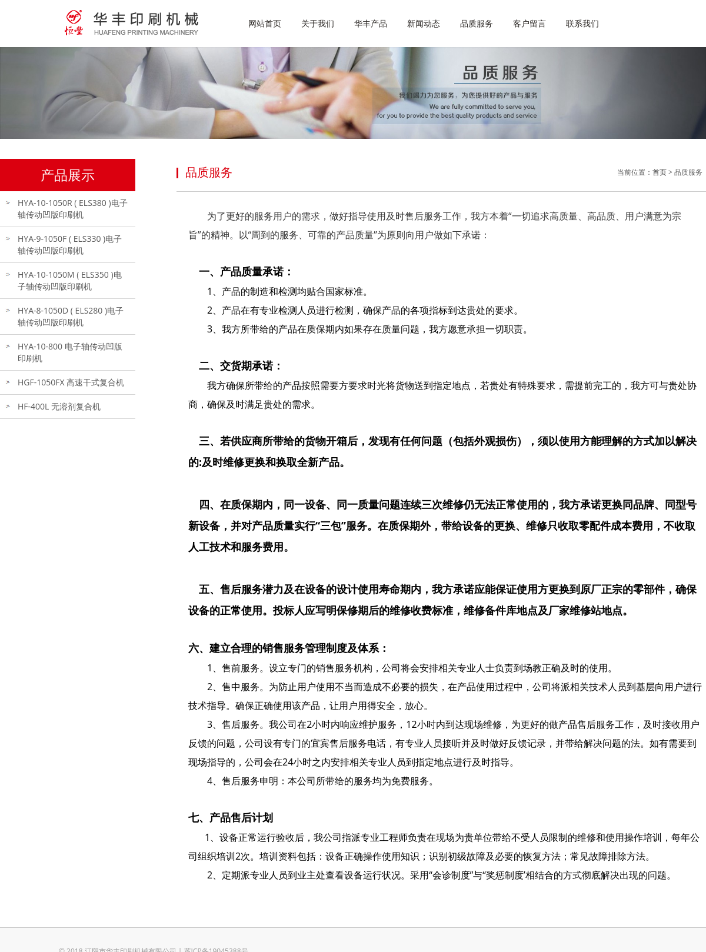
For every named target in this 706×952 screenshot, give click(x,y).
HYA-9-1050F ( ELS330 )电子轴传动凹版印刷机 (70, 244)
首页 (659, 172)
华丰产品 (370, 23)
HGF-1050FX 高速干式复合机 (71, 382)
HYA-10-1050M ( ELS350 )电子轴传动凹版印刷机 (70, 280)
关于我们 (317, 23)
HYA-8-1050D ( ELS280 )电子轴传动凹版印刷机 (71, 316)
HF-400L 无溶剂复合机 (59, 406)
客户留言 (529, 23)
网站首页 (264, 23)
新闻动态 (423, 23)
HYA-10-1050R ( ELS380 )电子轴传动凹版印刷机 (73, 208)
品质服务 (476, 23)
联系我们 (582, 23)
